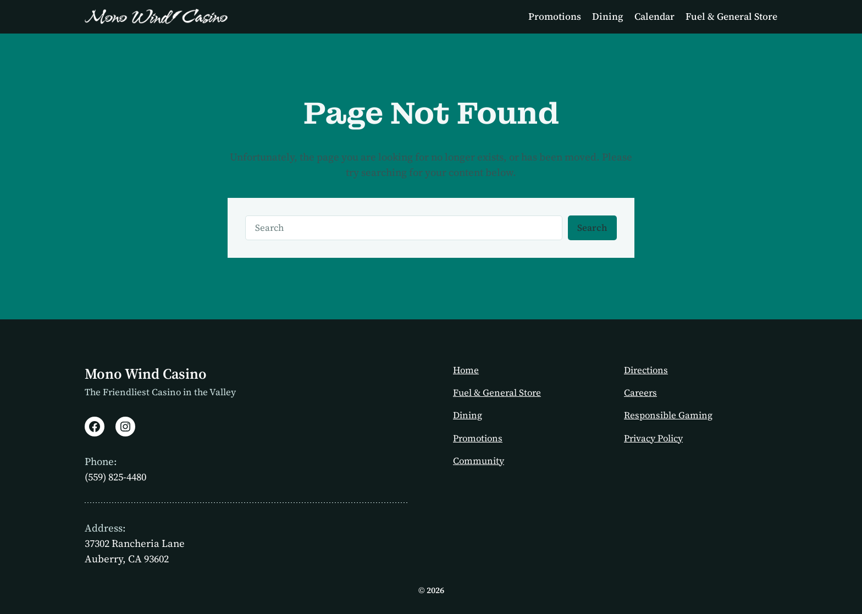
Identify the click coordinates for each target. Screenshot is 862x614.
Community (478, 461)
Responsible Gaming (668, 415)
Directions (646, 370)
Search (592, 228)
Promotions (477, 438)
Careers (640, 392)
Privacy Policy (653, 438)
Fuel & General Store (497, 392)
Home (466, 370)
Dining (467, 415)
